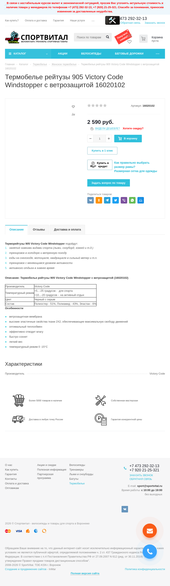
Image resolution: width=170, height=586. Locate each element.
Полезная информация (51, 469)
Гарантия (10, 474)
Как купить (11, 469)
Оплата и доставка (17, 483)
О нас (8, 465)
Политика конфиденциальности (145, 569)
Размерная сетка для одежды (135, 171)
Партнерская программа (45, 476)
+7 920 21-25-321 (144, 470)
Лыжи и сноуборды (81, 474)
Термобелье (77, 483)
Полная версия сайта (85, 573)
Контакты (11, 478)
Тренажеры (76, 469)
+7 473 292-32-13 (130, 18)
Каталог (20, 53)
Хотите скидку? (133, 128)
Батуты (73, 478)
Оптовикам (12, 488)
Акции (62, 53)
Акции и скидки (46, 465)
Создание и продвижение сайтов (25, 569)
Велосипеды (91, 53)
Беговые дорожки (129, 53)
